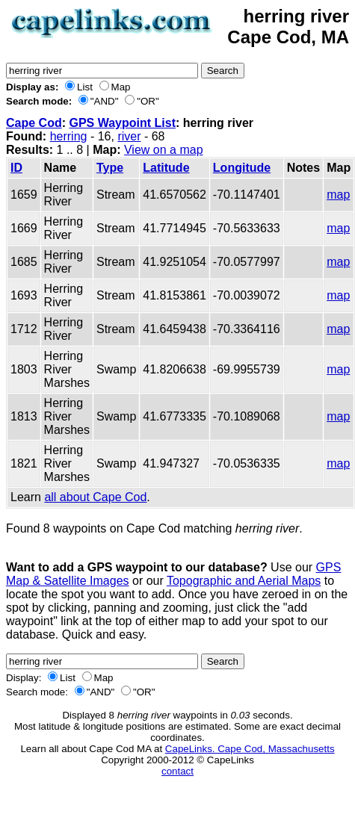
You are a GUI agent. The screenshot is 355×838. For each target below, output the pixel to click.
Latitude (166, 167)
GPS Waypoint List (122, 123)
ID (16, 167)
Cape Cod (34, 123)
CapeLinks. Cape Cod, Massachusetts (250, 748)
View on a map (163, 149)
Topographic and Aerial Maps (244, 580)
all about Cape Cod (95, 497)
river (129, 136)
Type (109, 167)
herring (68, 136)
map (338, 194)
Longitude (242, 167)
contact (177, 771)
